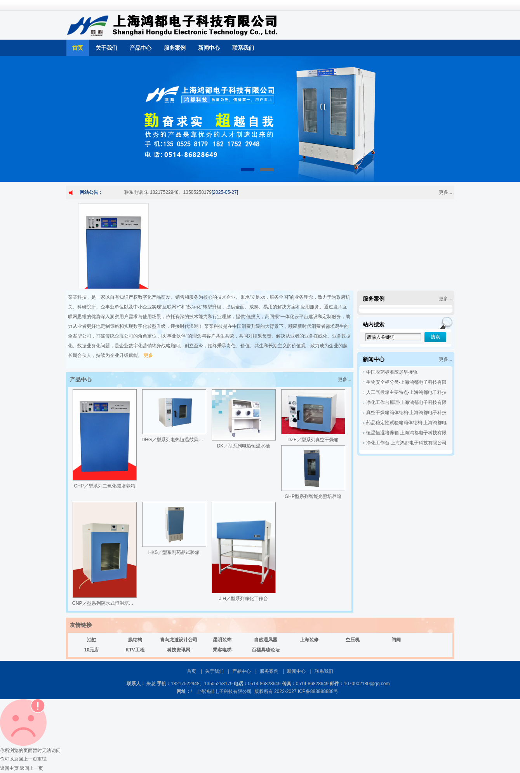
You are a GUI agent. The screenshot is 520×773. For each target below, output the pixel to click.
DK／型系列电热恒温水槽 (243, 446)
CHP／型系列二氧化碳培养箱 (104, 486)
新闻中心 (209, 48)
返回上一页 (31, 768)
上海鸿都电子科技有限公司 (224, 691)
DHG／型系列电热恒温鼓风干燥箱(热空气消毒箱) (193, 439)
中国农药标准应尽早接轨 (391, 372)
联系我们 (243, 48)
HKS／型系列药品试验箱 (174, 552)
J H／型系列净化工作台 (243, 598)
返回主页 (9, 768)
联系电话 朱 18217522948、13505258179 (168, 192)
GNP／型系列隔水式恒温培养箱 (105, 603)
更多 (148, 355)
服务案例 (175, 48)
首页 (77, 48)
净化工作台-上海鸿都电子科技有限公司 (406, 443)
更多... (445, 192)
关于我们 (106, 48)
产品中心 (140, 48)
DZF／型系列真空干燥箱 (312, 439)
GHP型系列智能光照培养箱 (313, 496)
